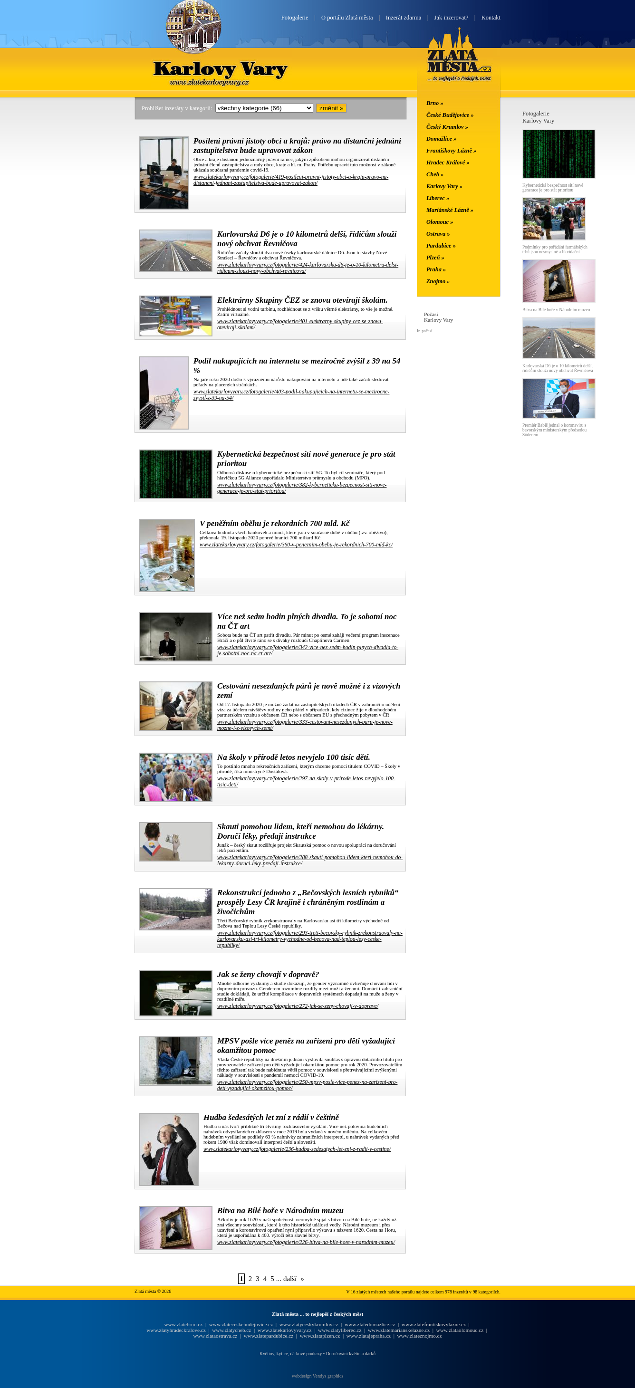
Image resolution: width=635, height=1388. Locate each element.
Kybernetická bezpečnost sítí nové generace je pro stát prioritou (552, 187)
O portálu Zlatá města (347, 17)
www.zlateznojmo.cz (419, 1336)
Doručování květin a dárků (350, 1353)
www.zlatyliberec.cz (339, 1330)
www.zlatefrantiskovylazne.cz (434, 1324)
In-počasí (424, 330)
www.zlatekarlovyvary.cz (285, 1330)
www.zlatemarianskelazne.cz (399, 1330)
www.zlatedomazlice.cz (370, 1324)
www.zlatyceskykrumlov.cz (308, 1324)
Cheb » (434, 174)
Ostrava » (438, 233)
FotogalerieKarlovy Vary (538, 117)
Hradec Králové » (448, 162)
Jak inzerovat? (451, 17)
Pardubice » (441, 245)
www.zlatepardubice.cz (269, 1336)
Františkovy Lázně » (451, 150)
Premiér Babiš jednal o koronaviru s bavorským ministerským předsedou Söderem (554, 430)
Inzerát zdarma (403, 17)
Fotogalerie (294, 17)
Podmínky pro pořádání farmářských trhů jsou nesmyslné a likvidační (554, 249)
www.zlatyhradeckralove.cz (175, 1330)
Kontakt (490, 17)
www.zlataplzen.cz (320, 1336)
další (290, 1279)
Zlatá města (459, 65)
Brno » (434, 103)
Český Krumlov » (447, 127)
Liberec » (437, 198)
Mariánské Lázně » (449, 210)
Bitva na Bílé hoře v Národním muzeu (556, 309)
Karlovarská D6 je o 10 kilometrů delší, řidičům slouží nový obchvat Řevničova (557, 368)
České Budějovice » (450, 115)
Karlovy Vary (221, 68)
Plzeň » (435, 257)
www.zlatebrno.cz (183, 1324)
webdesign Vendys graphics (317, 1375)
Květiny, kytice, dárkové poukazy (291, 1353)
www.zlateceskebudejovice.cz (241, 1324)
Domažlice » (441, 138)
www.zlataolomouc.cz (460, 1330)
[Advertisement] (77, 252)
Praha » (436, 269)
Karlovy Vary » (444, 186)
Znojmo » (438, 281)
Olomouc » (439, 222)
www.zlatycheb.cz (231, 1330)
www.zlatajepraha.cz (368, 1336)
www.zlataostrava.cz (215, 1336)
